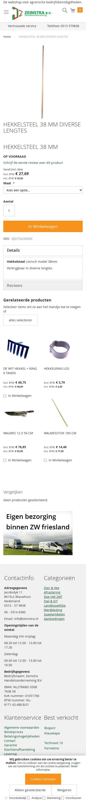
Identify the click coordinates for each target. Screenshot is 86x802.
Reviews (14, 285)
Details (13, 250)
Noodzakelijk (17, 798)
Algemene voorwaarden (21, 727)
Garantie (10, 745)
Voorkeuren (73, 798)
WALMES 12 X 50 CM (18, 433)
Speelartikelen (54, 614)
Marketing (53, 798)
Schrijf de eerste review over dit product (33, 163)
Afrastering (52, 592)
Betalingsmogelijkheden (22, 736)
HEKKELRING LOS (56, 368)
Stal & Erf (51, 601)
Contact (9, 741)
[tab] (43, 250)
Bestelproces (13, 732)
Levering (10, 754)
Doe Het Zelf (53, 597)
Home (7, 36)
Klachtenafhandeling (19, 749)
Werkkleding (53, 610)
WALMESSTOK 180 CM (60, 433)
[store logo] (32, 13)
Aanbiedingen (54, 619)
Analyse (37, 798)
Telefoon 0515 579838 (63, 26)
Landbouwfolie (55, 605)
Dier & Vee (51, 588)
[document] (43, 779)
